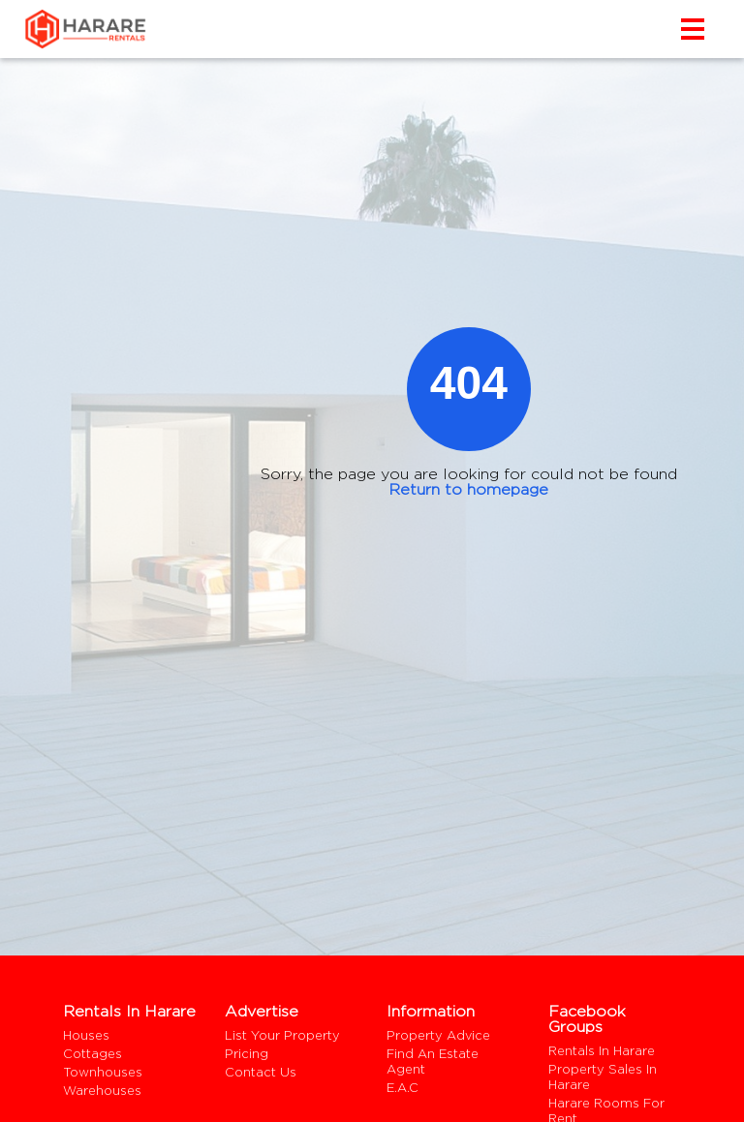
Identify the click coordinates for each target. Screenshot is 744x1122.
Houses (86, 1035)
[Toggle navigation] (696, 29)
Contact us (260, 1072)
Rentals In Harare (601, 1051)
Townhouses (102, 1072)
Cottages (92, 1053)
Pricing (246, 1053)
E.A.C (402, 1087)
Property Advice (438, 1035)
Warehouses (102, 1090)
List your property (282, 1035)
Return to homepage (468, 489)
